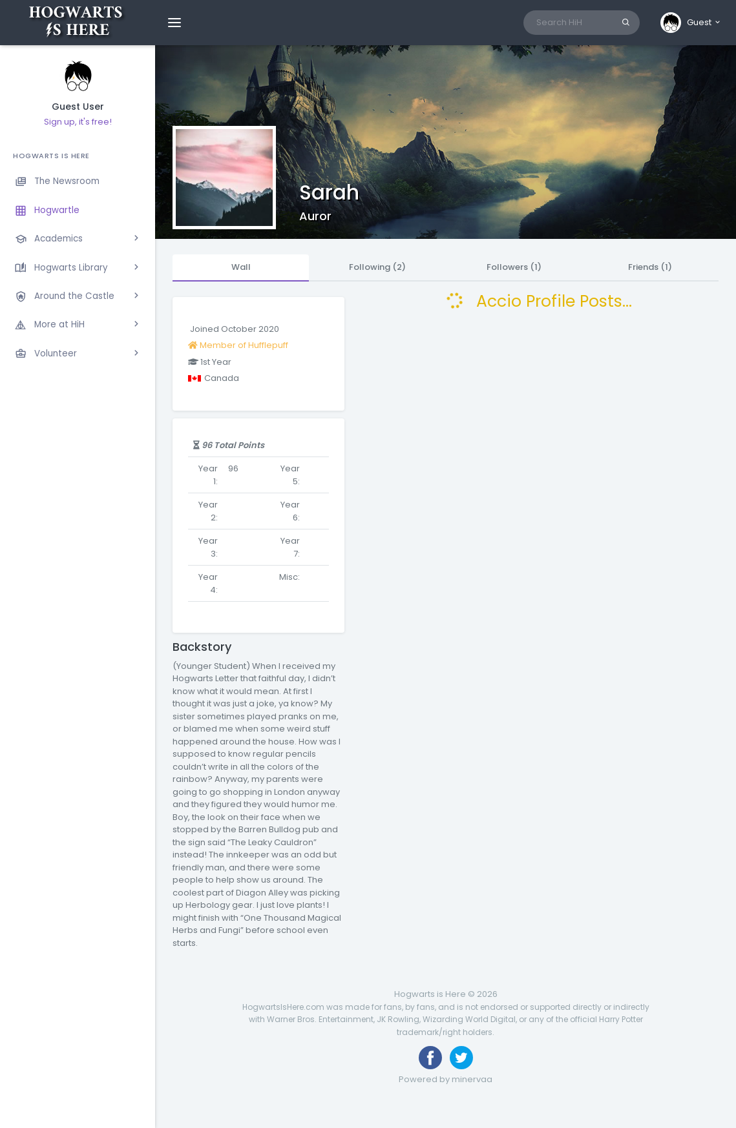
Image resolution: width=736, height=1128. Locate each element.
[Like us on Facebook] (430, 1057)
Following (377, 267)
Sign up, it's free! (78, 122)
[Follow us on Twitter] (461, 1057)
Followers (514, 267)
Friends (650, 267)
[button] (691, 22)
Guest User (78, 107)
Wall (241, 267)
